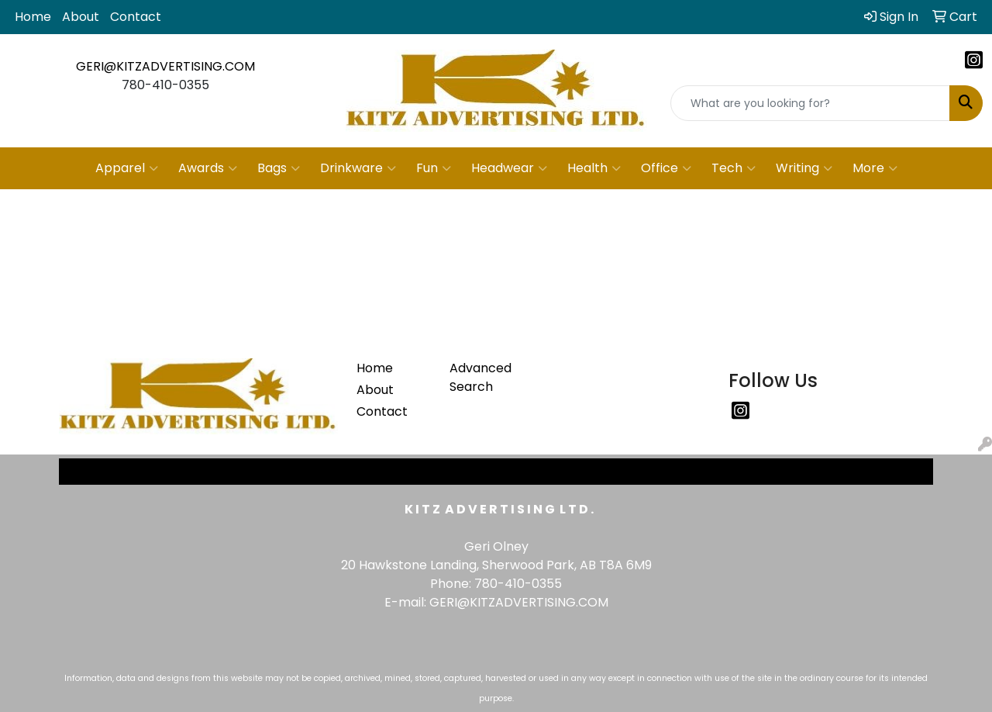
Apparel (126, 168)
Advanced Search (481, 377)
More (874, 168)
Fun (433, 168)
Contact (135, 17)
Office (666, 168)
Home (33, 17)
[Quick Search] (810, 103)
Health (594, 168)
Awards (207, 168)
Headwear (509, 168)
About (80, 17)
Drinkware (358, 168)
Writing (804, 168)
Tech (733, 168)
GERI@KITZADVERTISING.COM (165, 66)
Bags (278, 168)
